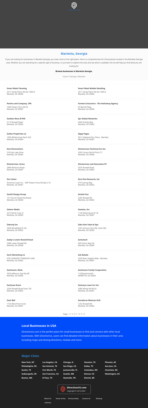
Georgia (73, 76)
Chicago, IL (68, 362)
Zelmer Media (13, 209)
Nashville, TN (69, 378)
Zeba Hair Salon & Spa (88, 224)
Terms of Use (60, 398)
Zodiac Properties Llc (16, 133)
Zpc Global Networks (87, 118)
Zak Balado (83, 255)
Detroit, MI (89, 378)
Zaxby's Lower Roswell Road (20, 239)
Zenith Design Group (16, 194)
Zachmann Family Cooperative (92, 270)
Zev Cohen (11, 179)
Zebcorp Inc (12, 224)
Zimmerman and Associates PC (92, 164)
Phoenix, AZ (110, 362)
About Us (47, 398)
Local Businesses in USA (39, 325)
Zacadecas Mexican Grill (89, 300)
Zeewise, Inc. (84, 209)
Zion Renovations (15, 149)
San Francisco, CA (50, 374)
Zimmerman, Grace (16, 164)
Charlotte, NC (111, 370)
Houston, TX (90, 362)
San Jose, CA (110, 366)
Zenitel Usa (83, 194)
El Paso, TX (47, 378)
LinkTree (48, 403)
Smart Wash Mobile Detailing (91, 88)
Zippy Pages (83, 133)
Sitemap (99, 398)
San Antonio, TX (49, 366)
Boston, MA (27, 378)
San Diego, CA (69, 366)
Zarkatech (83, 239)
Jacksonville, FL (70, 370)
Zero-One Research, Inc (89, 179)
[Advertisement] (74, 29)
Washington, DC (112, 374)
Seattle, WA (68, 374)
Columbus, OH (90, 370)
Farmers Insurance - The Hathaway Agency (98, 103)
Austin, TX (26, 370)
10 (84, 314)
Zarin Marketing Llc (16, 255)
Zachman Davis (14, 285)
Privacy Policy (73, 398)
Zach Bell (11, 300)
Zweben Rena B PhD (16, 118)
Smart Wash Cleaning (17, 88)
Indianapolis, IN (29, 374)
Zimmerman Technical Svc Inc (92, 149)
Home (65, 76)
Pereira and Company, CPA (19, 103)
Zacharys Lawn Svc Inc (88, 285)
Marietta (81, 76)
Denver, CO (89, 374)
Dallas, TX (88, 366)
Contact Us (86, 398)
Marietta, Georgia (74, 54)
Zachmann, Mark (15, 270)
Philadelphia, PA (29, 366)
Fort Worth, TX (49, 370)
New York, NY (28, 362)
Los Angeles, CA (49, 362)
